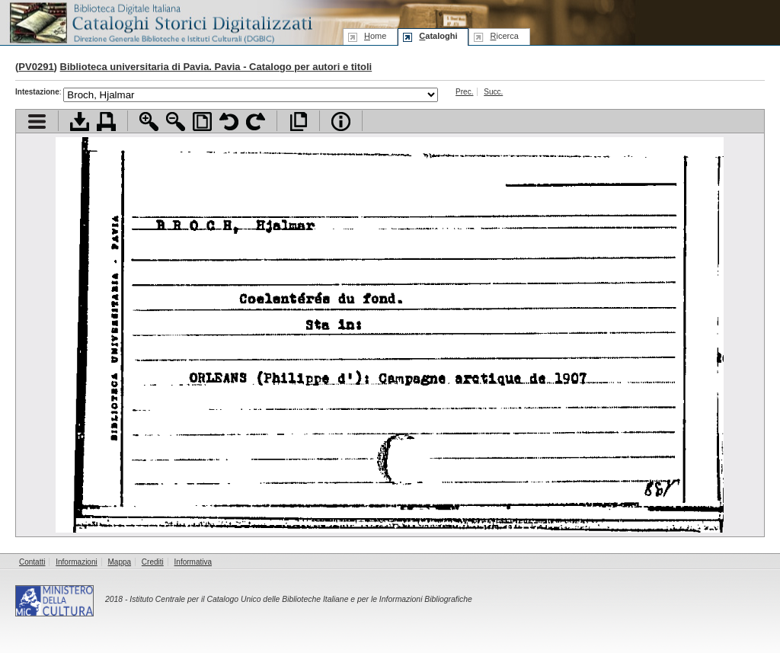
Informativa (193, 562)
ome (375, 35)
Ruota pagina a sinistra (228, 121)
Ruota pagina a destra (255, 121)
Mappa (120, 562)
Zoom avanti (148, 121)
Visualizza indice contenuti (36, 121)
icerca (504, 35)
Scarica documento (79, 121)
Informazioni (76, 562)
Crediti (153, 562)
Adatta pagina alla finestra (202, 121)
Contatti (32, 562)
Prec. (464, 92)
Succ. (493, 92)
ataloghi (438, 35)
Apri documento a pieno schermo (298, 121)
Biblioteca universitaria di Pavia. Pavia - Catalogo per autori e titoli (216, 66)
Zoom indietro (175, 121)
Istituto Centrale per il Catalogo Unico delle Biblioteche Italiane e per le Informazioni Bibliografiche (300, 599)
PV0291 (35, 66)
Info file (340, 121)
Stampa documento (106, 121)
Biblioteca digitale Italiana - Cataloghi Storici (160, 21)
